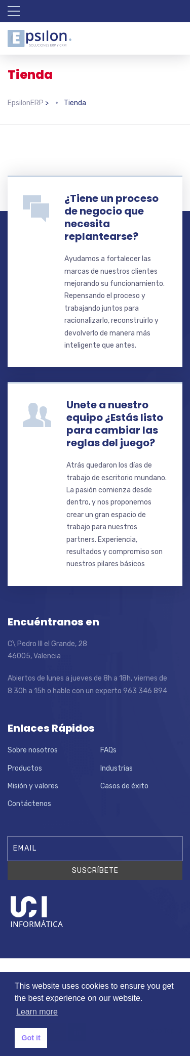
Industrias (116, 768)
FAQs (108, 750)
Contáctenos (29, 803)
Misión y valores (33, 786)
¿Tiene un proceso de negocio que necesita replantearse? (111, 217)
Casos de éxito (124, 786)
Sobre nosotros (33, 750)
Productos (25, 768)
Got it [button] (31, 1038)
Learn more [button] (37, 1011)
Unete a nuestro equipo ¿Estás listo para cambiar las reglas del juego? (114, 424)
